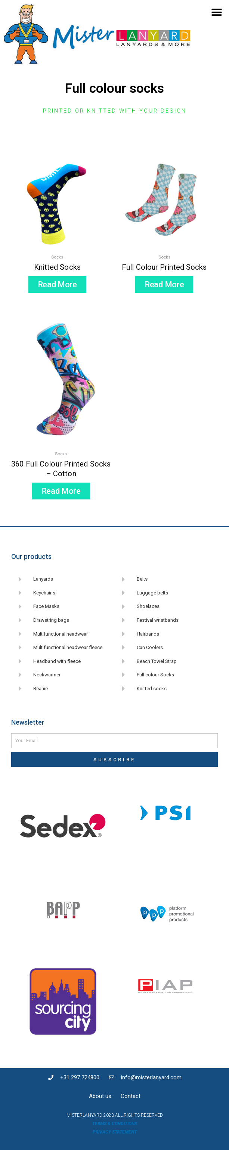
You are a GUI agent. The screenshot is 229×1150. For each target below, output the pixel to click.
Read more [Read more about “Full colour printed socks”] (164, 284)
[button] (216, 12)
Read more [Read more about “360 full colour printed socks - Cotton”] (61, 491)
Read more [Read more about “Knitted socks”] (57, 284)
